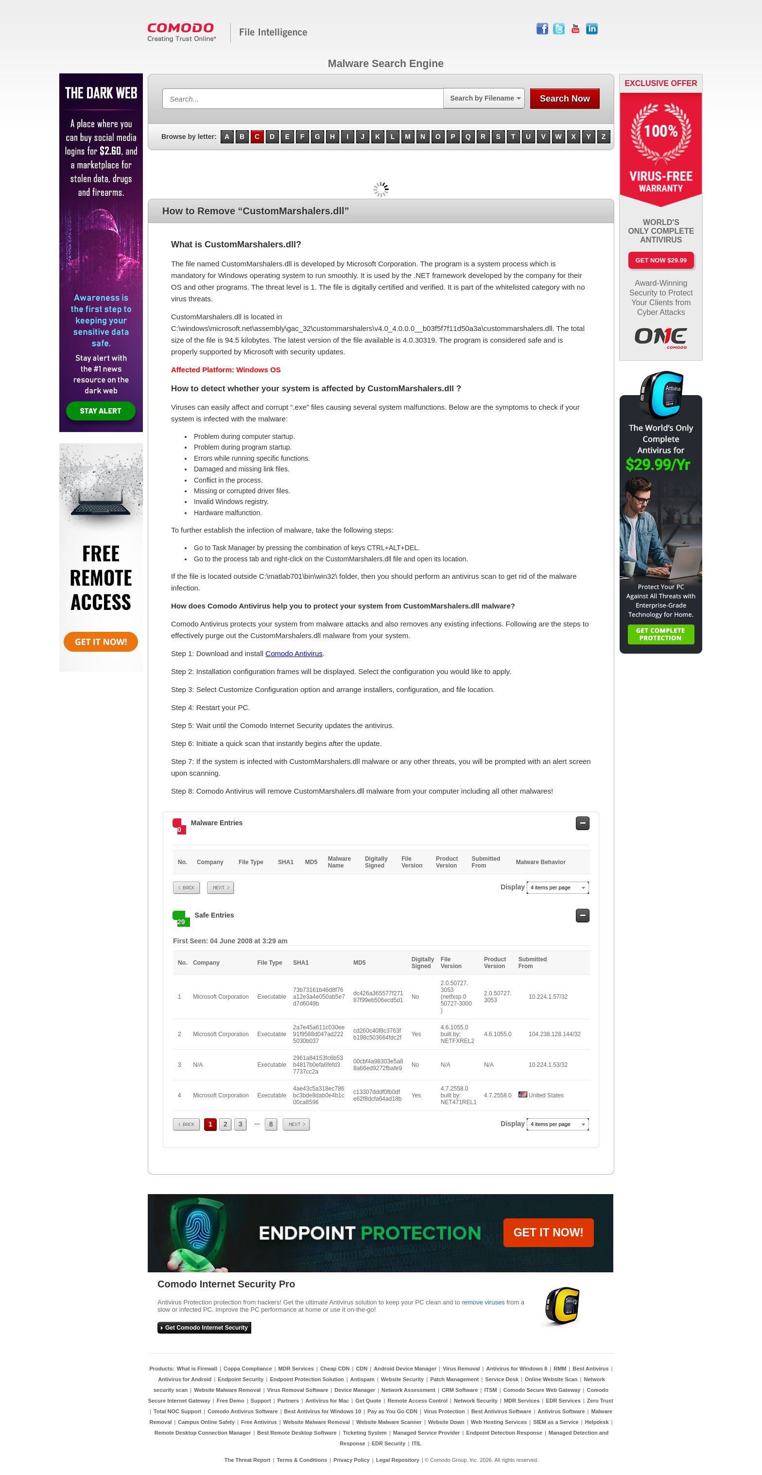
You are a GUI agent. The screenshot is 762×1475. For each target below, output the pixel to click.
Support (261, 1401)
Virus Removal (461, 1368)
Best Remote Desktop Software (296, 1433)
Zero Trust (600, 1401)
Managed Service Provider (426, 1433)
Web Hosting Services (499, 1422)
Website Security (402, 1379)
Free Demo (230, 1401)
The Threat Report (248, 1460)
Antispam (362, 1379)
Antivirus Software (561, 1411)
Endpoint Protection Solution (307, 1379)
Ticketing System (365, 1433)
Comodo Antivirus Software (242, 1411)
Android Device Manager (405, 1368)
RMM (560, 1368)
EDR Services (563, 1401)
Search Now (565, 99)
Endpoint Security (240, 1379)
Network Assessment (408, 1390)
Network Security (476, 1401)
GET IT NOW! (549, 1232)
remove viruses (483, 1302)
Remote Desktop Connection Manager (203, 1433)
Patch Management (454, 1379)
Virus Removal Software (298, 1390)
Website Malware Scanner (389, 1422)
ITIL (416, 1443)
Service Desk (502, 1379)
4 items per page (551, 887)
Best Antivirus (590, 1368)
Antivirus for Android (184, 1379)
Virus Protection (444, 1411)
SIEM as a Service (556, 1422)
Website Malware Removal (227, 1390)
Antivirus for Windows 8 (516, 1368)
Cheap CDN (335, 1368)
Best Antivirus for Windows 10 (322, 1411)
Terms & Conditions (302, 1460)
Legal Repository (397, 1460)
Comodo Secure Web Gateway (542, 1390)
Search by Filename (482, 98)
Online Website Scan (551, 1379)
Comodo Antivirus (294, 653)
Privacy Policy (351, 1460)
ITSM (490, 1390)
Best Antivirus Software (501, 1411)
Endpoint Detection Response (504, 1433)
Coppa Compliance (248, 1368)
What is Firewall (197, 1368)
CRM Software (460, 1390)
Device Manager (354, 1390)
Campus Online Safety (206, 1422)
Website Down (446, 1422)
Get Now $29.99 (661, 260)
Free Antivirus (259, 1422)
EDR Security (389, 1443)
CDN (361, 1368)
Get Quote (368, 1401)
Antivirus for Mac (327, 1401)
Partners (288, 1401)
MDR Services (296, 1368)
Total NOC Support (177, 1411)
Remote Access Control (417, 1401)
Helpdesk (597, 1422)
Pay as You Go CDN (392, 1411)
